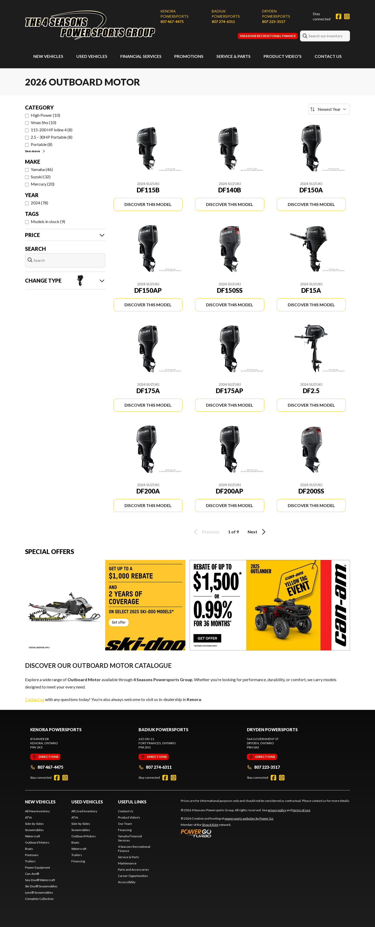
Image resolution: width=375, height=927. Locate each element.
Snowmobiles (34, 830)
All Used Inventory (84, 811)
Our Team (125, 824)
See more (35, 151)
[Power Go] (227, 833)
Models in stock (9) (48, 221)
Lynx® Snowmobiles (39, 892)
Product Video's (283, 56)
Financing (78, 861)
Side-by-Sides (34, 824)
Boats (29, 849)
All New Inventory (37, 811)
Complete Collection (39, 899)
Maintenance (127, 863)
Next (257, 532)
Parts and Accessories (133, 869)
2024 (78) (39, 202)
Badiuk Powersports (226, 14)
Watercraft (32, 836)
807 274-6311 (223, 21)
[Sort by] (329, 109)
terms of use (301, 810)
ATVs (28, 817)
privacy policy (277, 810)
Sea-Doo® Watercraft (40, 880)
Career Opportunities (133, 876)
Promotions (188, 56)
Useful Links (132, 801)
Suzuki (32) (41, 176)
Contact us (34, 699)
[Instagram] (347, 16)
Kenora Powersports (174, 14)
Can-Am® (32, 874)
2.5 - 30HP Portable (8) (51, 137)
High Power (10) (45, 115)
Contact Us (328, 56)
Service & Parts (233, 56)
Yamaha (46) (42, 169)
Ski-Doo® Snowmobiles (41, 886)
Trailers (30, 861)
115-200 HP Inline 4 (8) (51, 129)
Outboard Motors (37, 842)
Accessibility (126, 882)
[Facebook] (338, 16)
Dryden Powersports (276, 14)
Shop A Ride (210, 825)
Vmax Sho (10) (43, 122)
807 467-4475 (172, 21)
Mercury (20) (42, 183)
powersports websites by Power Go (248, 818)
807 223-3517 (273, 21)
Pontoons (32, 855)
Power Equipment (37, 867)
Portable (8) (41, 144)
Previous (205, 532)
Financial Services (140, 56)
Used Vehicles (91, 56)
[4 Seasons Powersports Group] (90, 25)
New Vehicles (48, 56)
